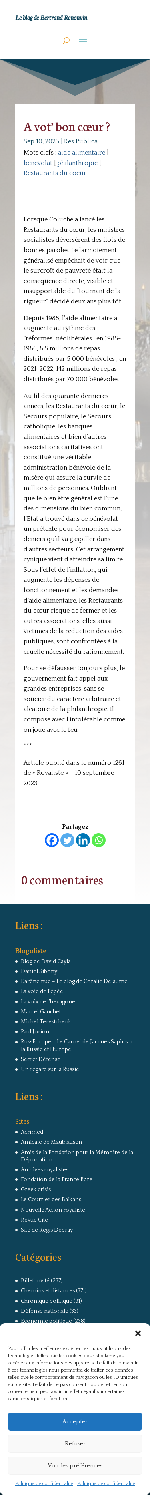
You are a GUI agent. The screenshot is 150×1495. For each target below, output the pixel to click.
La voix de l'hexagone (48, 1002)
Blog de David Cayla (46, 961)
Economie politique (46, 1321)
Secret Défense (40, 1059)
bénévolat (38, 163)
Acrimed (32, 1132)
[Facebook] (52, 840)
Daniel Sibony (39, 971)
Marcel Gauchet (41, 1012)
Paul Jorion (35, 1032)
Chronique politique (46, 1301)
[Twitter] (67, 840)
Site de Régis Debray (47, 1230)
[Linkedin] (83, 840)
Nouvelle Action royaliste (53, 1210)
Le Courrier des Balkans (51, 1199)
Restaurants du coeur (55, 173)
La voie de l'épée (42, 991)
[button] (138, 1333)
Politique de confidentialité (44, 1483)
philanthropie (77, 163)
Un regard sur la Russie (50, 1069)
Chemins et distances (48, 1291)
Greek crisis (36, 1189)
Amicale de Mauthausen (51, 1142)
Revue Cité (34, 1220)
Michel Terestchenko (48, 1022)
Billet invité (35, 1281)
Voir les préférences (75, 1465)
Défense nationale (44, 1311)
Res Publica (81, 141)
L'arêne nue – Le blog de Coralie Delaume (74, 981)
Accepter (75, 1421)
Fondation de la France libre (56, 1179)
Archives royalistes (44, 1170)
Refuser (75, 1443)
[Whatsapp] (99, 840)
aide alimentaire (81, 152)
